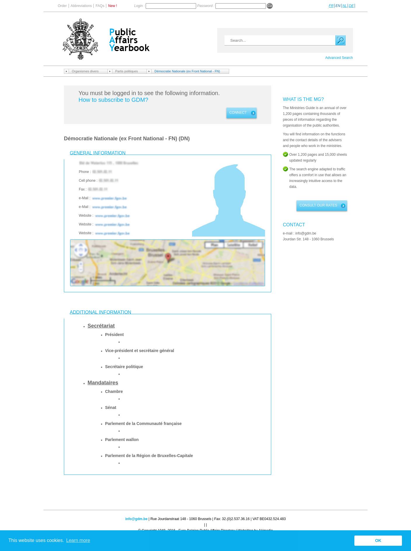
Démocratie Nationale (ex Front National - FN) (187, 71)
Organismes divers (85, 71)
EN (337, 6)
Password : (206, 6)
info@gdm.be (136, 519)
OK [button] (378, 540)
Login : (140, 6)
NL (344, 6)
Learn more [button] (78, 540)
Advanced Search (339, 58)
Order (62, 6)
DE (351, 6)
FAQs (99, 6)
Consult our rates (318, 205)
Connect (238, 113)
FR (331, 6)
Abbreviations (81, 6)
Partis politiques (126, 71)
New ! (112, 6)
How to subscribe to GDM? (113, 100)
